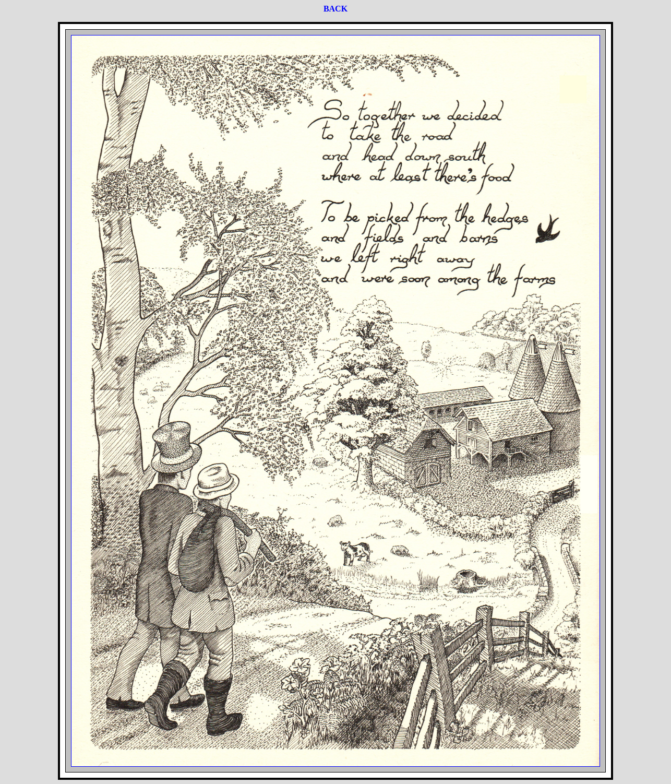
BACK (335, 8)
